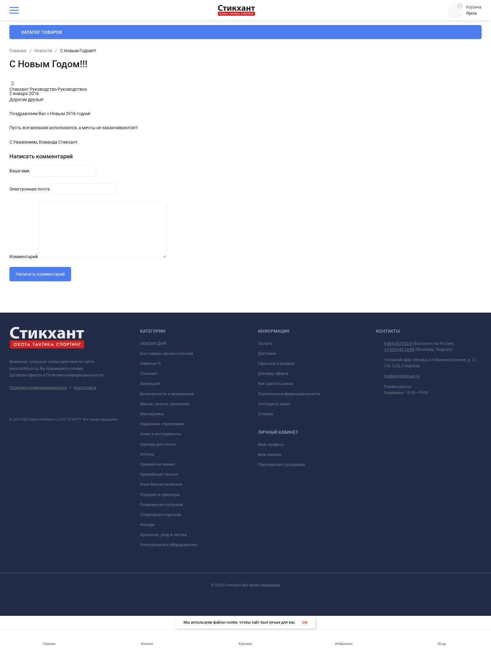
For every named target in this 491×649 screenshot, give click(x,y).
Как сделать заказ (275, 435)
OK (305, 622)
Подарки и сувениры (160, 546)
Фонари (147, 576)
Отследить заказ (274, 455)
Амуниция (150, 435)
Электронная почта (105, 242)
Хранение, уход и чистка (163, 586)
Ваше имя (95, 227)
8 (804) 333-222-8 (451, 31)
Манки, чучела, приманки (164, 455)
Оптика (147, 505)
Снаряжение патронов (161, 556)
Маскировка (151, 465)
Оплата (265, 395)
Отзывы (265, 465)
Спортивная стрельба (160, 566)
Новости (236, 79)
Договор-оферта (273, 425)
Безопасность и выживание (167, 445)
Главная (210, 79)
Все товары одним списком (166, 405)
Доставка (267, 405)
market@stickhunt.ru (402, 428)
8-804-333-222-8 (398, 395)
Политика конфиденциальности (38, 439)
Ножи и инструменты (160, 485)
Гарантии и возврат (276, 415)
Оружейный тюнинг (159, 526)
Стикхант (149, 425)
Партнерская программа (281, 516)
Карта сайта (85, 439)
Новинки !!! (150, 415)
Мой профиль (271, 496)
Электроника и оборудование (168, 596)
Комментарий (99, 257)
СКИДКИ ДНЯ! (153, 395)
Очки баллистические (161, 536)
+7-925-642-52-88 (399, 401)
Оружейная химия (157, 516)
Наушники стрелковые (162, 475)
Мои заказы (269, 506)
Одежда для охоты (158, 495)
